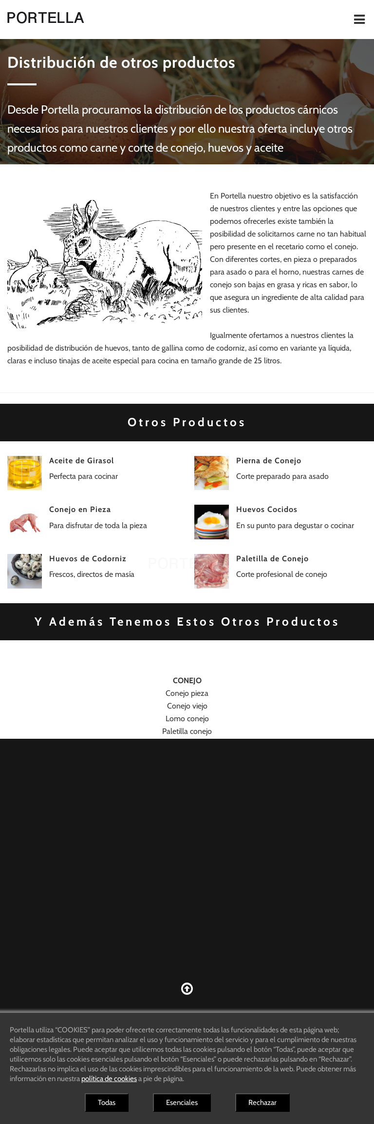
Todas (106, 1102)
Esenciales (182, 1102)
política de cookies (109, 1078)
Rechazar (262, 1102)
